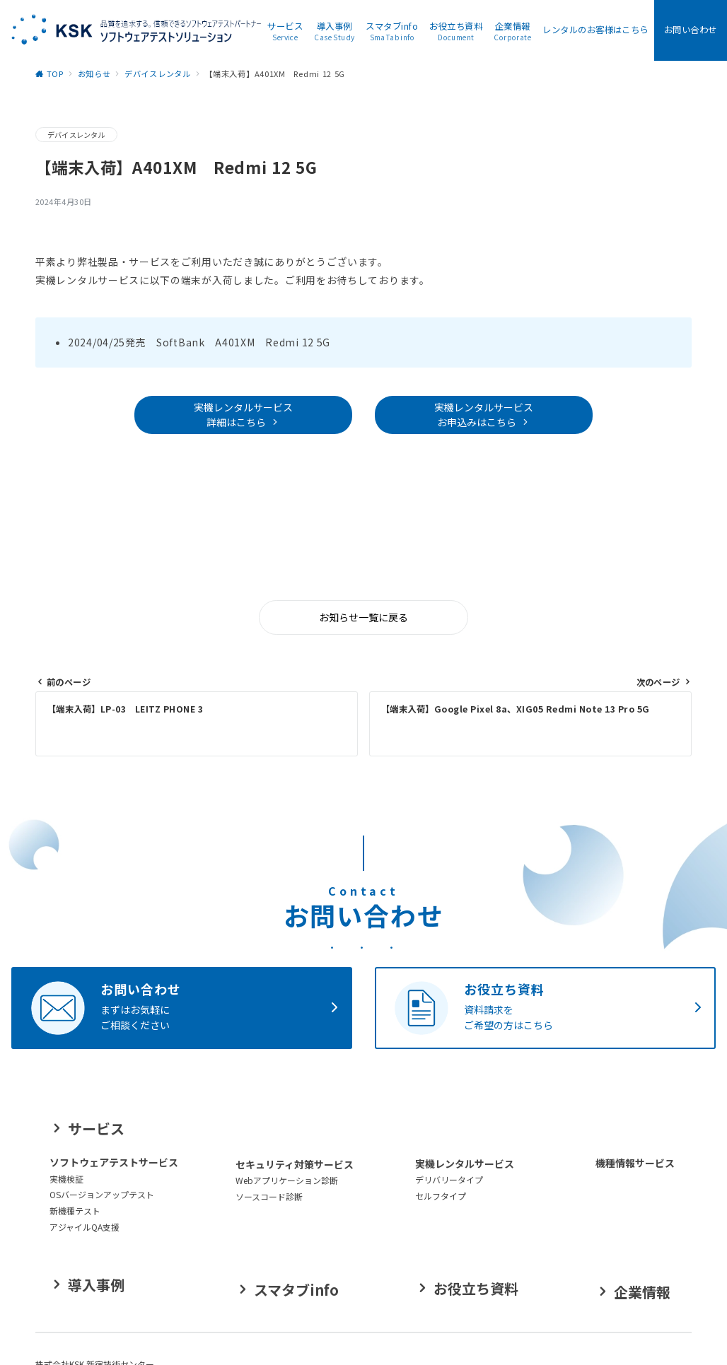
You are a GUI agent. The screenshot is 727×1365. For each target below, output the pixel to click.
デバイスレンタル (76, 134)
